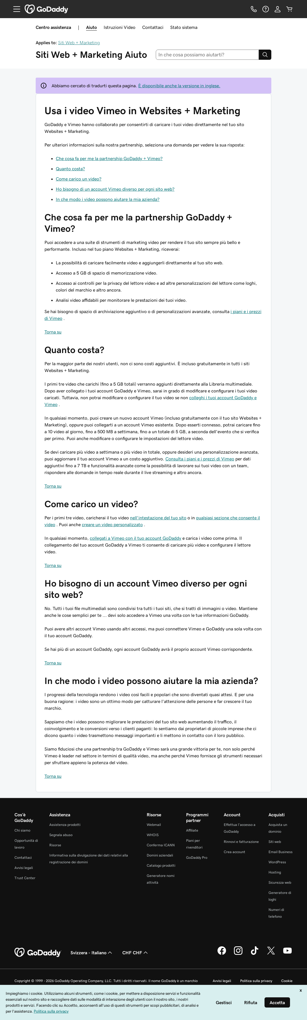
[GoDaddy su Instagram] (238, 954)
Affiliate (192, 830)
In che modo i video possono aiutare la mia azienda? (107, 199)
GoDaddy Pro (196, 857)
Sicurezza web (279, 882)
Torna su (52, 332)
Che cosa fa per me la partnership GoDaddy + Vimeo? (109, 158)
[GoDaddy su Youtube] (287, 954)
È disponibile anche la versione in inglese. (179, 85)
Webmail (154, 824)
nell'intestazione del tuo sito (158, 517)
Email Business (280, 852)
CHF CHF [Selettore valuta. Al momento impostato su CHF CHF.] (135, 952)
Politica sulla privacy (256, 981)
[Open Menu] (14, 9)
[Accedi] (277, 9)
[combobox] (207, 54)
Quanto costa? (70, 168)
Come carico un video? (78, 179)
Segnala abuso (61, 835)
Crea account (234, 852)
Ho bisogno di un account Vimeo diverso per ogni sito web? (115, 189)
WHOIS (153, 835)
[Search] (265, 55)
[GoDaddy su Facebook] (222, 954)
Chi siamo (22, 830)
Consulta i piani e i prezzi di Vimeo (199, 458)
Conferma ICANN (161, 845)
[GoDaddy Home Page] (37, 952)
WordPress (277, 862)
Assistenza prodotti (64, 824)
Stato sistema (183, 27)
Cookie (287, 981)
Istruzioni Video (119, 27)
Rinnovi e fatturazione (241, 841)
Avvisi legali (23, 868)
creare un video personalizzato (112, 524)
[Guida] (265, 9)
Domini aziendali (160, 855)
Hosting (274, 872)
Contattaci (152, 27)
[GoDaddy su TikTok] (255, 954)
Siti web (274, 841)
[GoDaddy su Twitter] (271, 954)
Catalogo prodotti (161, 865)
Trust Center (24, 878)
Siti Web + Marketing (79, 42)
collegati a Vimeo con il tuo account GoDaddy (135, 538)
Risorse (55, 845)
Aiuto (91, 27)
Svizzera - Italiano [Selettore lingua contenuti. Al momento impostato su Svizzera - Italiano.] (92, 952)
